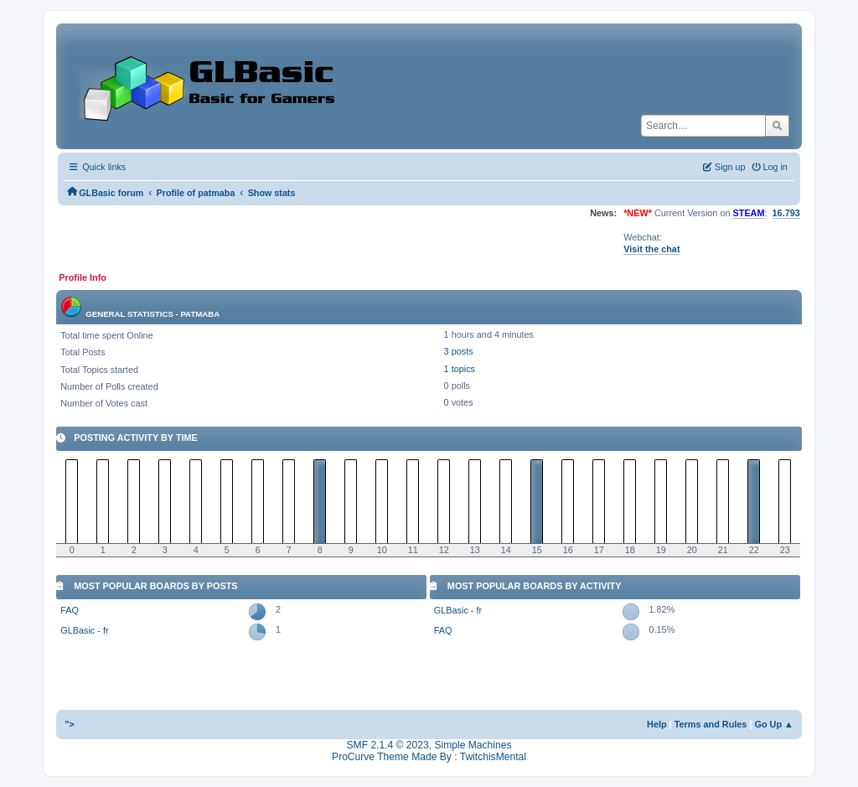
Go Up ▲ (773, 724)
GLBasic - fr (84, 630)
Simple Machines (472, 745)
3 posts (458, 351)
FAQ (69, 610)
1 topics (459, 369)
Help (657, 724)
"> (70, 724)
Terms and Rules (711, 724)
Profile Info (82, 277)
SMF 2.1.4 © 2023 (388, 745)
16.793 (786, 213)
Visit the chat (651, 249)
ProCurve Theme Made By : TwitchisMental (429, 757)
